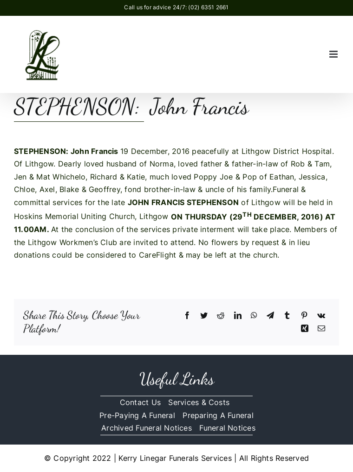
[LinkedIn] (237, 315)
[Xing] (304, 328)
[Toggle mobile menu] (334, 54)
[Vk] (321, 315)
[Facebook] (187, 315)
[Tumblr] (287, 315)
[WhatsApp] (254, 315)
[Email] (321, 328)
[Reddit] (220, 315)
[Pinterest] (304, 315)
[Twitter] (204, 315)
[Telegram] (270, 315)
